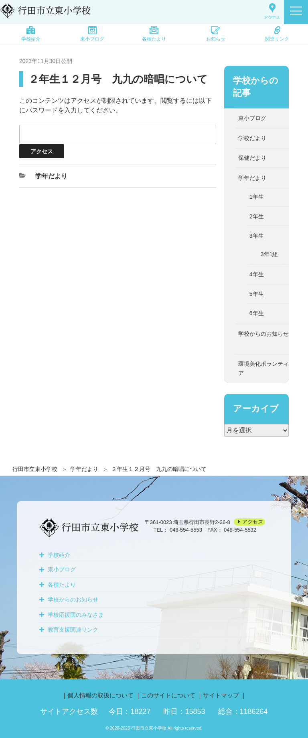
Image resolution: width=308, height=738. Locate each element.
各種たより (154, 34)
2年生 (256, 216)
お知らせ (215, 34)
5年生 (256, 294)
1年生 (256, 197)
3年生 (256, 235)
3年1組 (269, 254)
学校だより (252, 138)
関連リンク (277, 34)
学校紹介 (31, 34)
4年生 (256, 274)
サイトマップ (221, 695)
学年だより (84, 469)
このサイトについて (168, 695)
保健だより (252, 158)
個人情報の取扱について (100, 695)
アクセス (252, 522)
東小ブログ (92, 34)
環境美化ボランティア (263, 368)
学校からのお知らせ (263, 333)
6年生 (256, 313)
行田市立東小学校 (34, 469)
